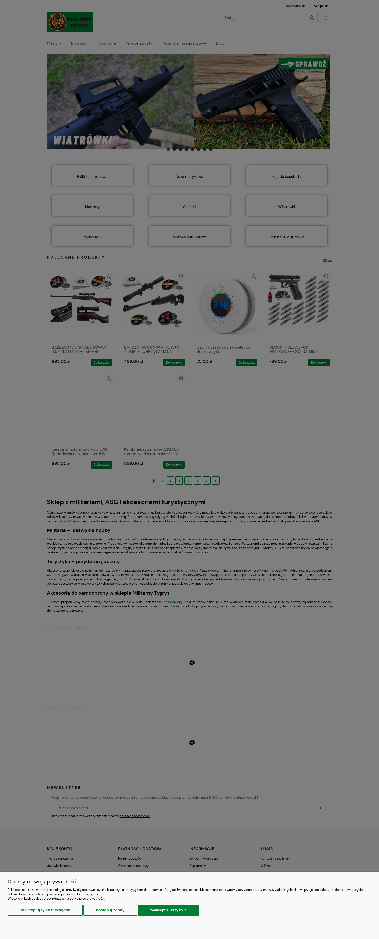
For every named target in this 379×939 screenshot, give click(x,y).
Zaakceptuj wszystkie (168, 910)
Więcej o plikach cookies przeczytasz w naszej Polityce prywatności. (56, 898)
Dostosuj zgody (110, 910)
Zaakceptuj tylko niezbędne (45, 910)
